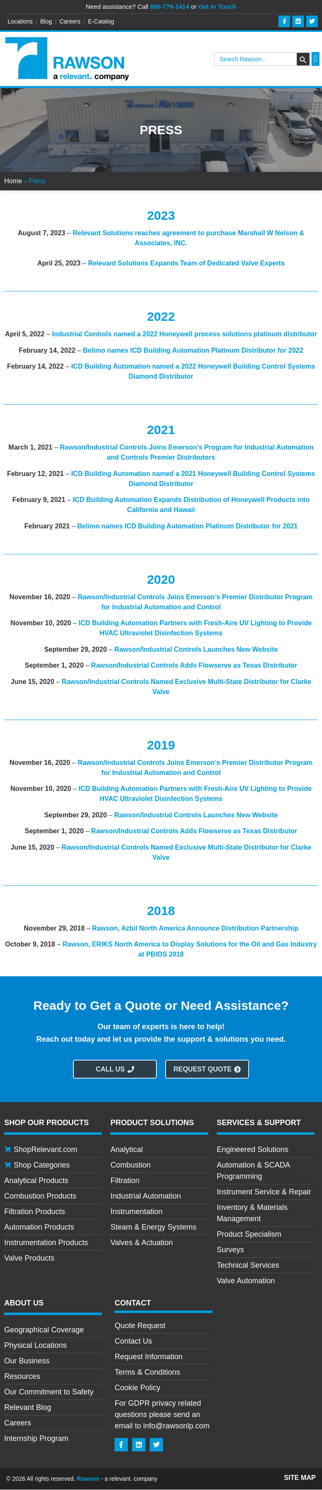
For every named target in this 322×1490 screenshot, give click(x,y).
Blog (46, 21)
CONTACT (132, 1303)
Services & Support (259, 1123)
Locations (20, 21)
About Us (24, 1303)
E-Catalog (101, 21)
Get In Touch (217, 6)
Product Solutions (152, 1123)
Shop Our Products (46, 1123)
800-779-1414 (169, 6)
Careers (70, 21)
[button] (315, 59)
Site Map (300, 1478)
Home (13, 181)
